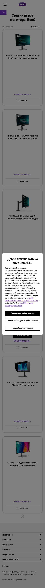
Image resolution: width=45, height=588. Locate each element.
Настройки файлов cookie (22, 328)
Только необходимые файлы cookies (22, 321)
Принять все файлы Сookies (22, 313)
